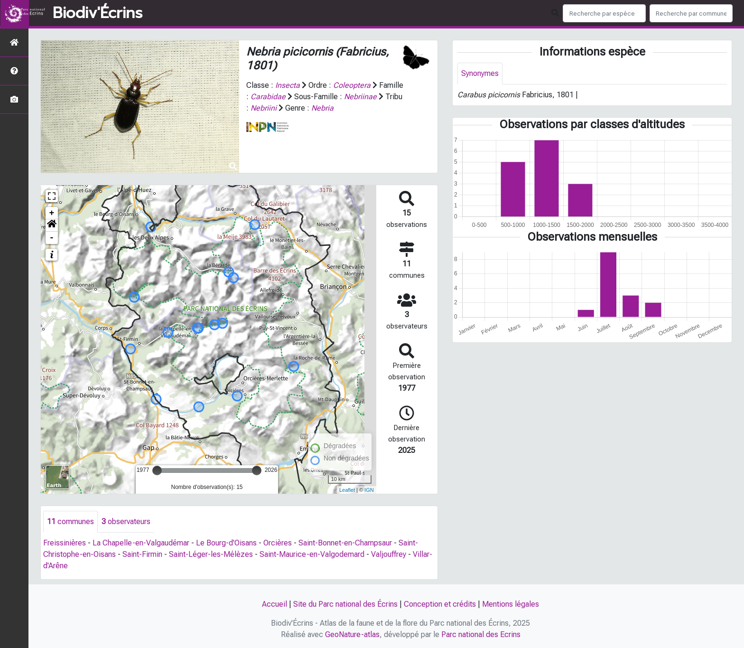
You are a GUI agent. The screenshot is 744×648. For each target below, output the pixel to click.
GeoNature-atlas (352, 634)
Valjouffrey (388, 554)
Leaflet (347, 490)
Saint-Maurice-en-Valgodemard (312, 554)
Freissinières (64, 542)
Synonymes (480, 73)
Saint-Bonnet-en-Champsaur (345, 542)
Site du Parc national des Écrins (345, 604)
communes (70, 521)
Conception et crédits (440, 604)
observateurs (126, 521)
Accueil (274, 604)
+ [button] (52, 213)
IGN (369, 490)
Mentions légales (510, 604)
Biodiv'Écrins (97, 13)
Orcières (277, 542)
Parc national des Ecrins (481, 634)
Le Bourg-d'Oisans (226, 542)
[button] (52, 225)
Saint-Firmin (142, 554)
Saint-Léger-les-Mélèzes (211, 554)
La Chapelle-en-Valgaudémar (141, 542)
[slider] (157, 470)
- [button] (52, 238)
